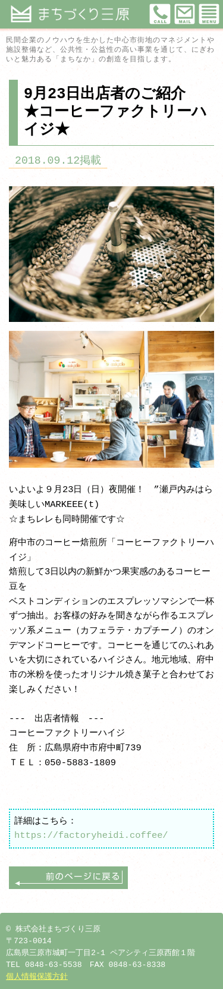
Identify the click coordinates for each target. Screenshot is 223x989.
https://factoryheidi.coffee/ (91, 835)
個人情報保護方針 (37, 977)
